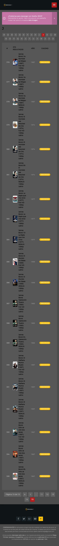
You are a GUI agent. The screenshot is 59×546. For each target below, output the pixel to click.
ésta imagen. (33, 20)
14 (27, 499)
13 (53, 494)
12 (47, 494)
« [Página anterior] (30, 494)
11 (42, 494)
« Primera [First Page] (25, 494)
